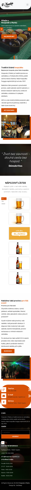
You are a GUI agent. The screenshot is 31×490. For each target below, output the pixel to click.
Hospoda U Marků (24, 483)
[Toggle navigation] (27, 4)
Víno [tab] (3, 201)
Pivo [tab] (3, 198)
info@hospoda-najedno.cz (16, 397)
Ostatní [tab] (3, 203)
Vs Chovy (19, 485)
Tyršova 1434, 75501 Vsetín (17, 403)
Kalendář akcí (9, 36)
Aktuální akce (9, 110)
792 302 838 (12, 391)
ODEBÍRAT (15, 436)
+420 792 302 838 (7, 453)
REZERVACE (8, 351)
